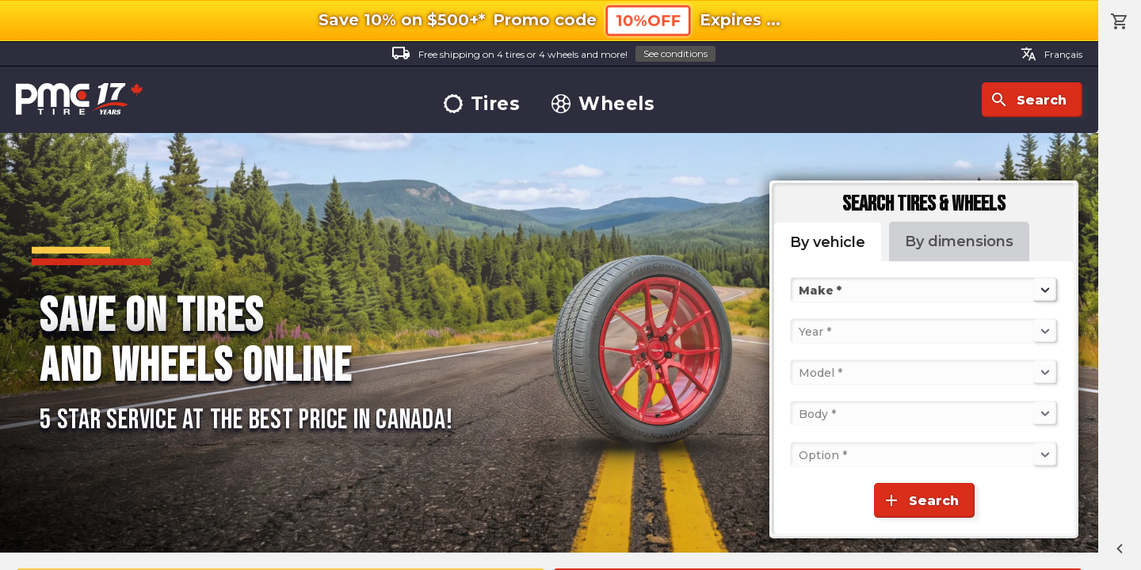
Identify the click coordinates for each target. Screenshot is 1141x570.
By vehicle (827, 242)
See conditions (675, 53)
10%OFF (648, 20)
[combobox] (800, 290)
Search (1028, 99)
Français (1051, 54)
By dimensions (959, 241)
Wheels (602, 104)
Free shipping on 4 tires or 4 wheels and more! (553, 54)
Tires (482, 104)
